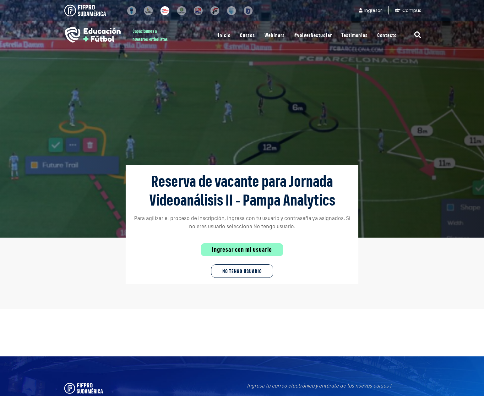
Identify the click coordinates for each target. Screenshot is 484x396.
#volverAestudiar (313, 35)
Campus (408, 10)
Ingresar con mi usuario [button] (242, 249)
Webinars (274, 35)
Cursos (247, 35)
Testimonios (354, 35)
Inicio (224, 35)
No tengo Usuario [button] (242, 271)
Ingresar (370, 10)
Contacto (387, 35)
